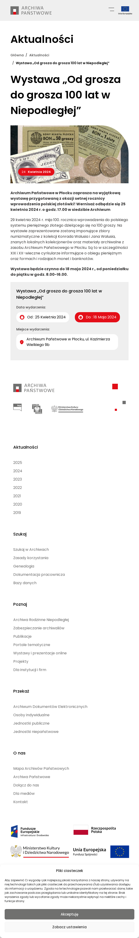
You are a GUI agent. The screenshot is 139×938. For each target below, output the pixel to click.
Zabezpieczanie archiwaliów (38, 628)
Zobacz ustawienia (69, 927)
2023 (17, 479)
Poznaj (20, 604)
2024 (17, 471)
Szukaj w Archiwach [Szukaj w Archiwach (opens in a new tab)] (31, 549)
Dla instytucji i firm (29, 669)
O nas (19, 753)
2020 (17, 504)
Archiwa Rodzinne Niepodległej (41, 619)
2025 (17, 462)
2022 (17, 487)
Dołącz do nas (26, 785)
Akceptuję (69, 914)
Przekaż (21, 691)
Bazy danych (24, 583)
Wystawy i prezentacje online (40, 653)
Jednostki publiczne (31, 723)
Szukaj (19, 534)
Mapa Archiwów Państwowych (41, 768)
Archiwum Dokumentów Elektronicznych (50, 706)
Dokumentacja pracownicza (39, 574)
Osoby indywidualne (31, 715)
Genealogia (23, 566)
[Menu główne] (111, 9)
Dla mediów (24, 793)
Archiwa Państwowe (31, 777)
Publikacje (22, 636)
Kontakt (20, 802)
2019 (17, 512)
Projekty (20, 661)
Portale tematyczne (31, 644)
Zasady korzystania (30, 558)
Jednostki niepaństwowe (36, 731)
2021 (17, 496)
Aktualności (25, 447)
